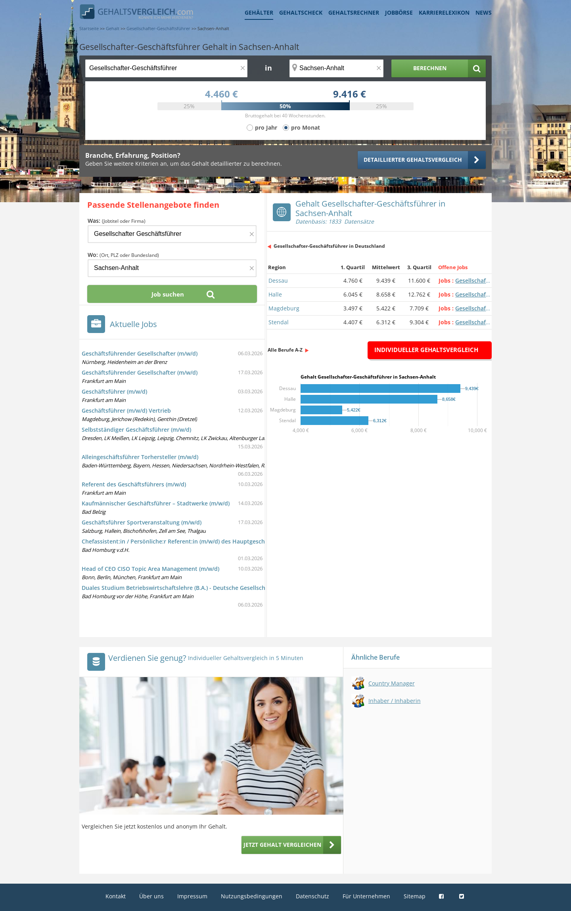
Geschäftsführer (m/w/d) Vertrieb (126, 410)
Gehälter (259, 12)
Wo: (123, 254)
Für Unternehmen (366, 896)
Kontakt (115, 896)
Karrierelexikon (444, 12)
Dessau (278, 280)
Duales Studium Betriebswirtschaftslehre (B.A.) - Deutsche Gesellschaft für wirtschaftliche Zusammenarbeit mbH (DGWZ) (244, 587)
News (483, 12)
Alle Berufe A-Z (285, 349)
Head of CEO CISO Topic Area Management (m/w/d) (150, 568)
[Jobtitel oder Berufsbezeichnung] (166, 68)
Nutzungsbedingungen (251, 896)
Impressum (192, 896)
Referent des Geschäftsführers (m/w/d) (134, 484)
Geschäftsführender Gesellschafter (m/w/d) (139, 353)
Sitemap (414, 896)
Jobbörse (399, 12)
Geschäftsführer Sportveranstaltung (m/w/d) (141, 522)
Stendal (278, 322)
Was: (117, 220)
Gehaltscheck (300, 12)
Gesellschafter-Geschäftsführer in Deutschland (329, 246)
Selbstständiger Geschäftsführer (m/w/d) (136, 429)
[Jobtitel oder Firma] (172, 234)
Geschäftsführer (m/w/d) (114, 391)
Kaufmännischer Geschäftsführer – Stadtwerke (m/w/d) (156, 503)
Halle (275, 294)
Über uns (151, 896)
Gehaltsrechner (353, 12)
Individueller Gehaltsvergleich (426, 350)
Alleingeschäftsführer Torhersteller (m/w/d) (140, 457)
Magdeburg (283, 308)
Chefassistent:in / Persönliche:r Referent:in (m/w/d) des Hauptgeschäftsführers (188, 541)
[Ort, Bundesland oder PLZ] (336, 68)
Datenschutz (312, 896)
